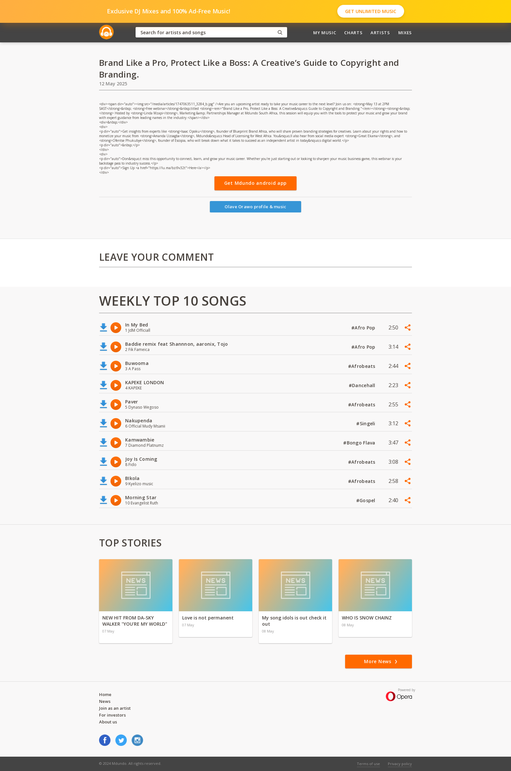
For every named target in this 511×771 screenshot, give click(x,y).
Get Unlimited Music (370, 11)
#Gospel (366, 500)
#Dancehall (363, 385)
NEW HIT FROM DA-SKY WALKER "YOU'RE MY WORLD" (134, 621)
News (104, 701)
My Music (324, 33)
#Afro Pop (364, 328)
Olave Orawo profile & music (255, 207)
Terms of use (368, 763)
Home (105, 694)
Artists (380, 33)
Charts (353, 33)
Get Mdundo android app (255, 183)
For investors (112, 715)
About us (108, 722)
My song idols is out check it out (294, 621)
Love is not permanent (208, 618)
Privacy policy (400, 763)
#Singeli (366, 423)
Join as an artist (115, 708)
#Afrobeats (362, 366)
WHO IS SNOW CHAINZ (367, 618)
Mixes (405, 33)
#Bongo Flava (360, 443)
